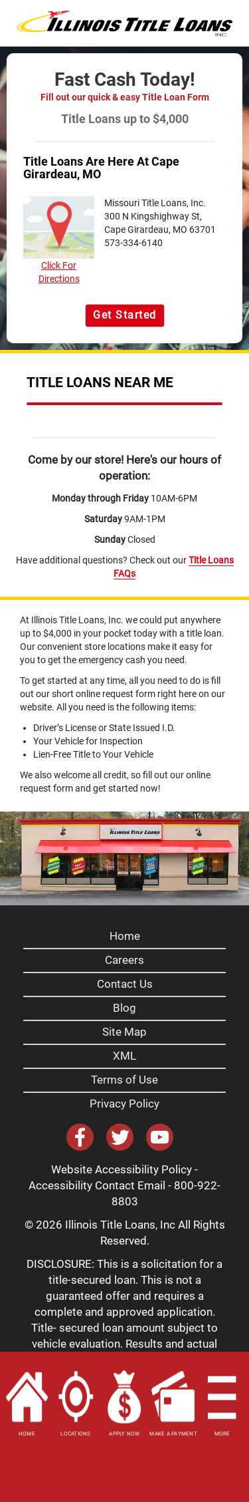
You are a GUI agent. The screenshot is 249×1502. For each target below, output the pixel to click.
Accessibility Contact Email (97, 1185)
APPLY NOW (124, 1434)
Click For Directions (58, 240)
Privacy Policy (124, 1103)
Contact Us (125, 983)
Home (125, 936)
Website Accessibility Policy (121, 1169)
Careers (124, 960)
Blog (124, 1007)
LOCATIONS (75, 1434)
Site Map (124, 1031)
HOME (27, 1434)
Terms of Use (124, 1079)
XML (124, 1055)
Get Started (125, 315)
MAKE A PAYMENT (173, 1434)
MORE (222, 1434)
